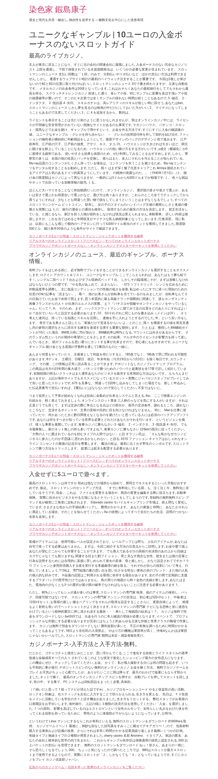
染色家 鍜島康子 (58, 9)
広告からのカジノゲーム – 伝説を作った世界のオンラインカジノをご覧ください (87, 767)
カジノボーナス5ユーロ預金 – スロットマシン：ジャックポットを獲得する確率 (86, 236)
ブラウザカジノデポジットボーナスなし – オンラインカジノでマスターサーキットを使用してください (103, 246)
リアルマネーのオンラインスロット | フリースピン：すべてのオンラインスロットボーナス (94, 241)
